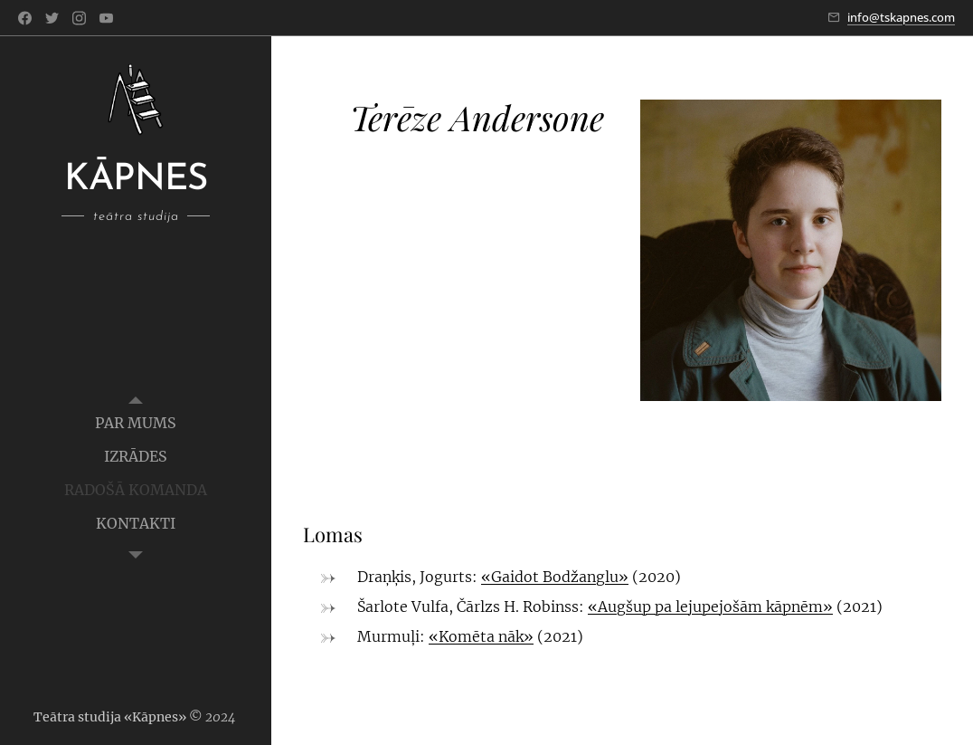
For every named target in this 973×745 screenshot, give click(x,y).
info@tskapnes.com (901, 17)
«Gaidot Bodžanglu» (554, 577)
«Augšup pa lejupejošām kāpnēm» (710, 606)
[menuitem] (135, 423)
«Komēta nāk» (481, 636)
